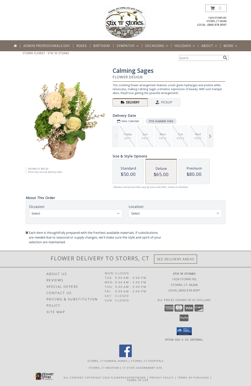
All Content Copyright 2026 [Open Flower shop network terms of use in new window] (87, 377)
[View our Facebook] (125, 356)
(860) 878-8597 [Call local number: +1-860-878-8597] (216, 25)
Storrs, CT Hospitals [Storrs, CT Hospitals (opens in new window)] (147, 360)
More (231, 46)
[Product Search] (200, 58)
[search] (225, 58)
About (209, 46)
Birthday (101, 46)
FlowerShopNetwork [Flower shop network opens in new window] (128, 377)
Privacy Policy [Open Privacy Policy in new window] (162, 377)
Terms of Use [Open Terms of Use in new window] (138, 380)
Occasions (157, 46)
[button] (215, 8)
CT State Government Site (142, 367)
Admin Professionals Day (46, 46)
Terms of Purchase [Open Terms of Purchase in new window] (193, 377)
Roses (81, 46)
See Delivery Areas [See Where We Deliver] (175, 259)
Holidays (185, 46)
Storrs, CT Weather (104, 367)
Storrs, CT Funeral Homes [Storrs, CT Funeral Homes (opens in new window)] (107, 360)
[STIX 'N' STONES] (126, 22)
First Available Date (161, 121)
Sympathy (128, 46)
